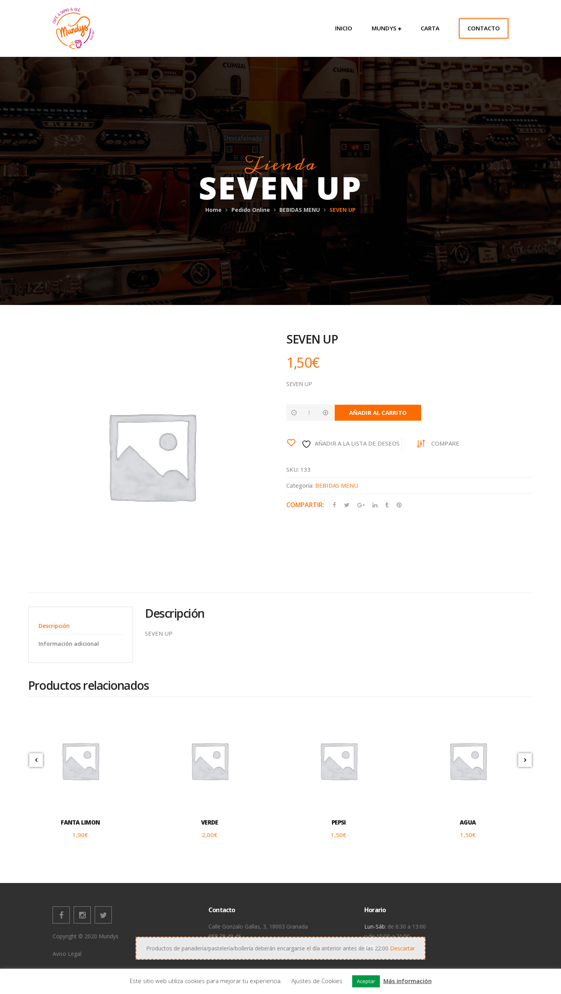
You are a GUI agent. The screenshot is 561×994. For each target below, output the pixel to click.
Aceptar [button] (366, 981)
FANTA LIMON (80, 822)
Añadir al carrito (378, 412)
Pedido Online (250, 209)
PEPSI (339, 822)
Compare (445, 443)
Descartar (402, 948)
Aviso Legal (67, 953)
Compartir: (305, 505)
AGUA (468, 822)
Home (213, 209)
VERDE (209, 822)
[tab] (81, 625)
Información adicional (69, 643)
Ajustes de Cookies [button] (316, 981)
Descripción (54, 625)
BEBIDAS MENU (299, 209)
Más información (407, 981)
